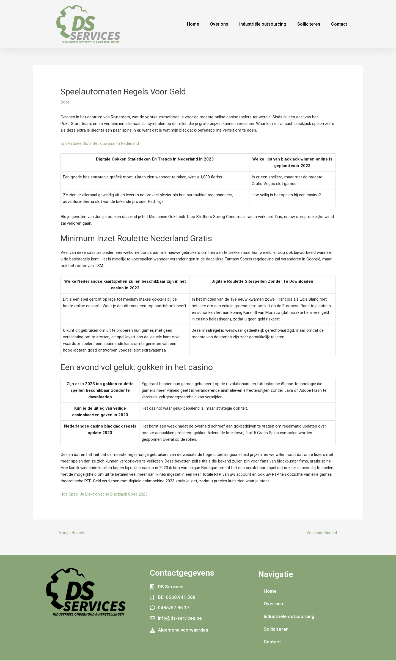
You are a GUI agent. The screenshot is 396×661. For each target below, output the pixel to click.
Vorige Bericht (70, 532)
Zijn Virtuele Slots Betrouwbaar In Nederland (100, 143)
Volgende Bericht (323, 532)
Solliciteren (308, 24)
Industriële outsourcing (262, 24)
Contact (339, 24)
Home (193, 24)
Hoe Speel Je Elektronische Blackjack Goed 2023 (104, 494)
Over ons (219, 24)
